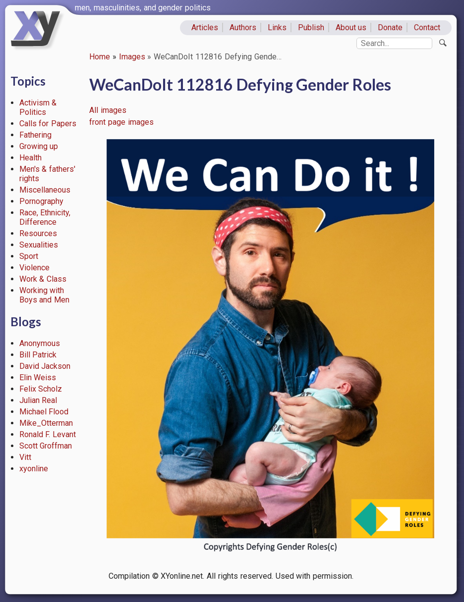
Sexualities (38, 245)
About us (351, 27)
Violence (34, 267)
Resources (38, 233)
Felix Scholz (40, 389)
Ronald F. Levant (47, 434)
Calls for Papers (48, 123)
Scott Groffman (45, 446)
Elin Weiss (38, 377)
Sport (28, 256)
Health (30, 157)
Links (277, 27)
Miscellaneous (44, 190)
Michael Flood (44, 411)
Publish (311, 27)
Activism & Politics (38, 107)
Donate (390, 27)
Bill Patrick (38, 354)
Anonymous (39, 343)
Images (132, 56)
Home (99, 56)
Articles (204, 27)
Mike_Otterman (46, 423)
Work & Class (43, 279)
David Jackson (45, 366)
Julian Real (38, 400)
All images (107, 110)
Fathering (35, 135)
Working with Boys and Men (44, 295)
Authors (243, 27)
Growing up (38, 146)
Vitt (25, 457)
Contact (427, 27)
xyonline (33, 468)
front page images (121, 122)
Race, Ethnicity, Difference (45, 217)
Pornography (41, 201)
